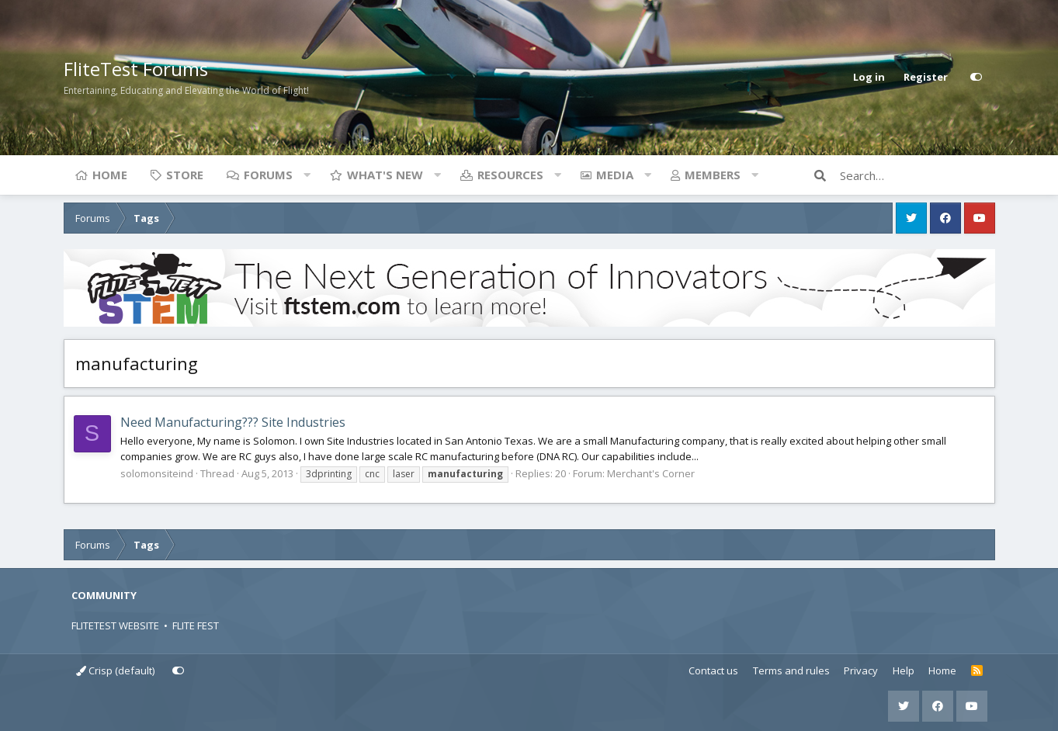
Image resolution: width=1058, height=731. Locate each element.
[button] (307, 174)
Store (184, 174)
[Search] (917, 175)
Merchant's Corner (651, 473)
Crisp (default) (115, 670)
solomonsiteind (156, 473)
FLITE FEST (195, 625)
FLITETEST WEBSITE (115, 625)
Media (614, 174)
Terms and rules (791, 670)
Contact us (713, 670)
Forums (268, 174)
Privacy (861, 670)
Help (903, 670)
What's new (385, 174)
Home (109, 174)
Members (713, 174)
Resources (510, 174)
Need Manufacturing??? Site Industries (232, 422)
